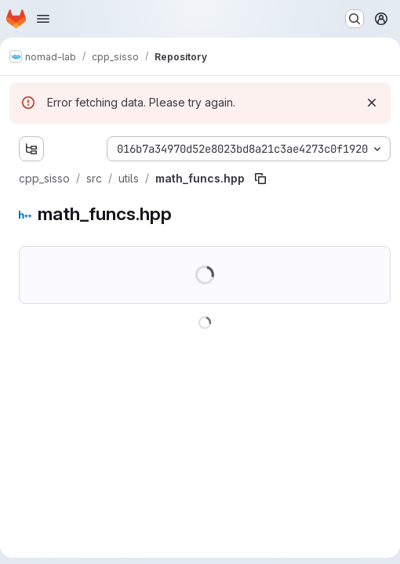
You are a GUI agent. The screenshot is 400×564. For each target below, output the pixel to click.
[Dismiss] (371, 102)
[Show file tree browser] (31, 148)
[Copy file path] (260, 178)
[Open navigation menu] (43, 18)
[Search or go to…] (354, 18)
